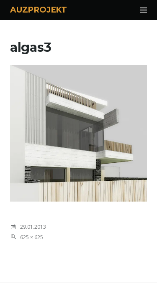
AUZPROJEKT (38, 10)
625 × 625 (31, 237)
